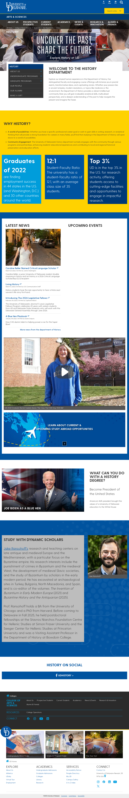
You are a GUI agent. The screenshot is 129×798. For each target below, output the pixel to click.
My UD (68, 776)
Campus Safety (72, 779)
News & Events (79, 23)
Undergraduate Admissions (46, 770)
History (58, 28)
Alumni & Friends (113, 23)
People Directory (72, 773)
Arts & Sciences (17, 16)
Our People (16, 86)
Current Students (46, 23)
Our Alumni (16, 91)
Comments (64, 796)
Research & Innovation (97, 23)
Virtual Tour (10, 779)
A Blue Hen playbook (16, 316)
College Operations (34, 712)
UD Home (9, 28)
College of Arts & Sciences (23, 28)
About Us (13, 22)
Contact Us (100, 770)
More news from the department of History (40, 329)
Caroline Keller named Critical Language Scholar (31, 268)
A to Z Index (70, 783)
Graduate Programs (21, 81)
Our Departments (48, 28)
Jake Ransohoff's (16, 548)
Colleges (39, 776)
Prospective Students (30, 23)
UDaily (8, 776)
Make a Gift (16, 95)
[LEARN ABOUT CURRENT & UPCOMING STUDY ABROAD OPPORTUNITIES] (64, 430)
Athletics (9, 773)
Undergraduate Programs (24, 76)
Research (39, 783)
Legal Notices (72, 796)
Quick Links (112, 11)
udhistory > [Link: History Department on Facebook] (65, 675)
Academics (63, 22)
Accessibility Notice (73, 770)
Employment (11, 783)
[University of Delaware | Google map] (105, 776)
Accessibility (81, 796)
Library (39, 779)
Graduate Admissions (44, 773)
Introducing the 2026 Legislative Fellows (26, 298)
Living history (12, 284)
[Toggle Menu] (41, 71)
